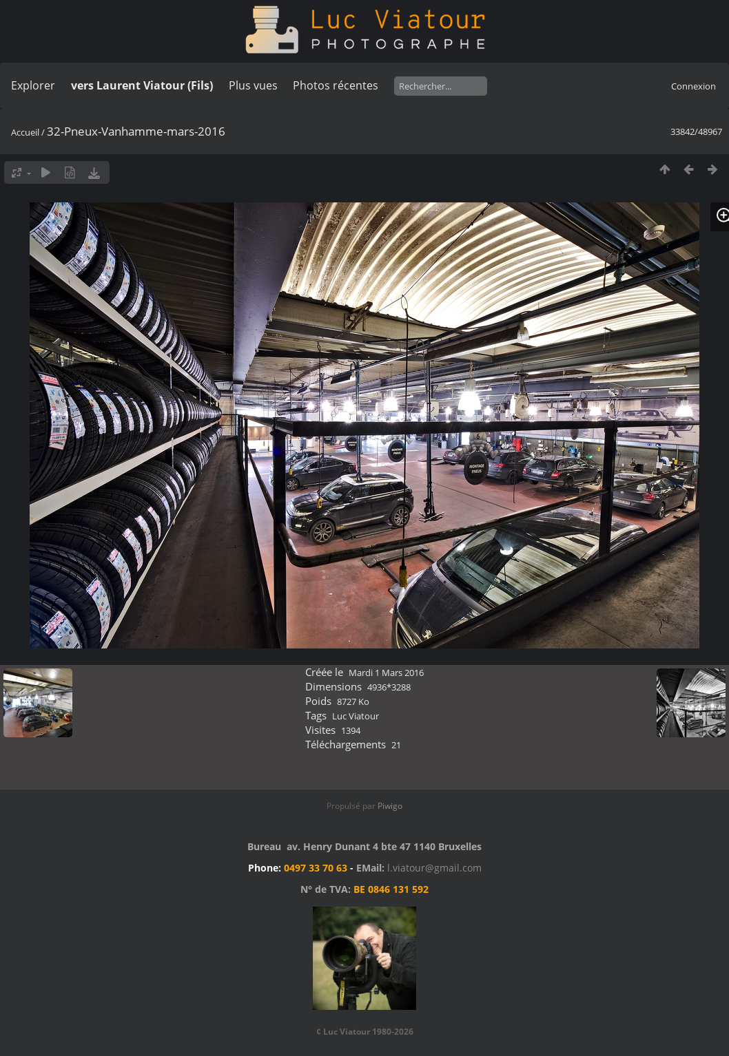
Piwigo (390, 806)
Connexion (693, 86)
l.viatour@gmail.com (434, 867)
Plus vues (253, 85)
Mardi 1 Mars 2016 (386, 672)
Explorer (33, 85)
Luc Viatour (355, 716)
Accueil (25, 132)
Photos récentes (335, 85)
